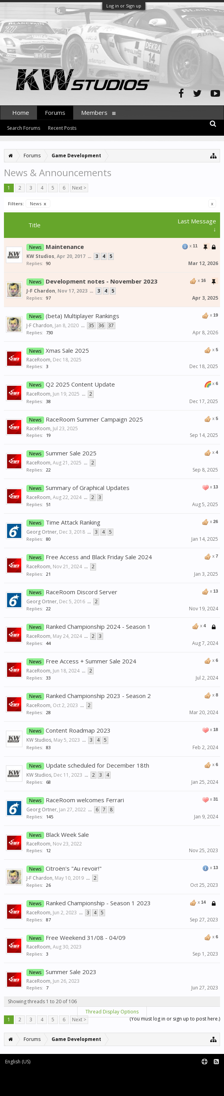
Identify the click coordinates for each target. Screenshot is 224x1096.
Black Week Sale (67, 834)
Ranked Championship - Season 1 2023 (98, 903)
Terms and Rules (204, 1075)
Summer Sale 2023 (71, 972)
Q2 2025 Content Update (80, 384)
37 (111, 325)
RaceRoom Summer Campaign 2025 (94, 419)
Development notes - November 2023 (101, 281)
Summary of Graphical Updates (88, 488)
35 (91, 325)
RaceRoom (38, 359)
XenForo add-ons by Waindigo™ (35, 1080)
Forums (55, 112)
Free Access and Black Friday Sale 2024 (99, 557)
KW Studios (40, 256)
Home (20, 112)
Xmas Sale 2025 (67, 350)
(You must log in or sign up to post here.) (175, 1018)
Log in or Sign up (123, 6)
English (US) (17, 1061)
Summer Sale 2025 (71, 453)
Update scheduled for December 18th (97, 765)
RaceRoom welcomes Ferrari (85, 800)
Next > (79, 187)
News (38, 203)
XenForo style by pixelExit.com (67, 1086)
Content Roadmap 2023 (78, 730)
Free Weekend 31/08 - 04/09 (86, 937)
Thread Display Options (112, 1011)
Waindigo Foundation (105, 1080)
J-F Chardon (40, 290)
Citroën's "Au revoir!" (74, 868)
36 (101, 325)
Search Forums (23, 128)
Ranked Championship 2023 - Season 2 (98, 696)
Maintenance (65, 247)
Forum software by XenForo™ (65, 1075)
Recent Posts (62, 128)
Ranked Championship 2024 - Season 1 (98, 626)
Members (94, 112)
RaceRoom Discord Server (81, 592)
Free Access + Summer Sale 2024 (91, 661)
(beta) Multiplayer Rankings (82, 316)
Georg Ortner (41, 532)
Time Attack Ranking (73, 522)
